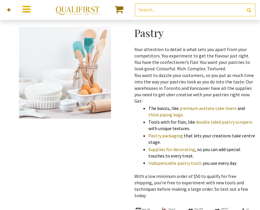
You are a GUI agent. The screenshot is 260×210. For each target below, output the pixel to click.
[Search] (249, 10)
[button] (8, 10)
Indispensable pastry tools (175, 163)
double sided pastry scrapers (224, 122)
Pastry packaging (165, 136)
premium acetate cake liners (208, 108)
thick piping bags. (166, 115)
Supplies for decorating (171, 149)
